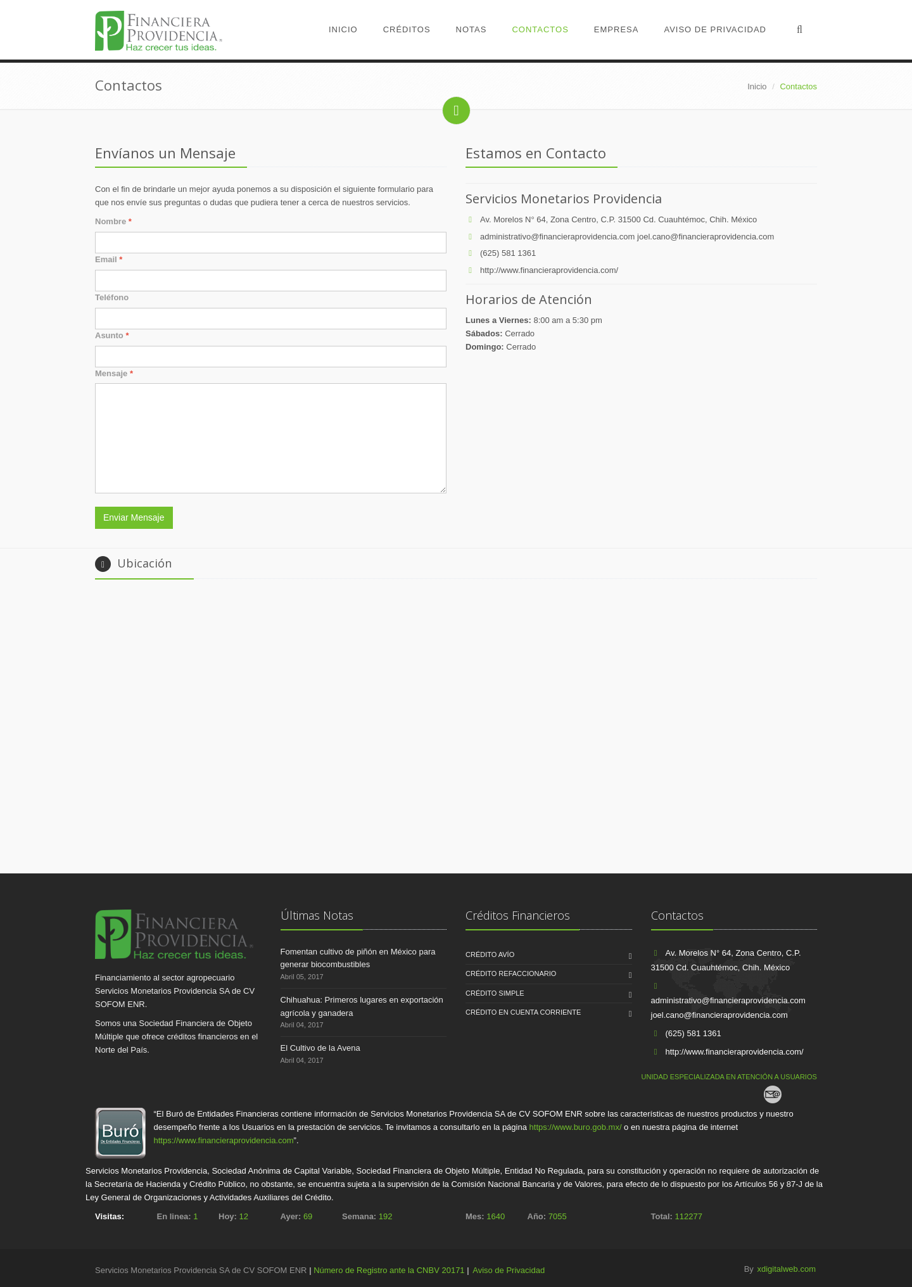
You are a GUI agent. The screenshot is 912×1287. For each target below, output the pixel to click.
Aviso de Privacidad (715, 29)
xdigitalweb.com (786, 1269)
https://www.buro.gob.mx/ (575, 1127)
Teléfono (112, 297)
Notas (471, 29)
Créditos (407, 29)
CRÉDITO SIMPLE (495, 993)
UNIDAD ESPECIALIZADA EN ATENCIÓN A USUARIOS (729, 1077)
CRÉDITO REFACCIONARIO (511, 973)
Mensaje (114, 373)
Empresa (616, 29)
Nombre (113, 221)
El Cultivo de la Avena (320, 1048)
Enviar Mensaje (134, 517)
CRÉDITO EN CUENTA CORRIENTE (523, 1012)
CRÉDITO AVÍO (490, 954)
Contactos (540, 29)
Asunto (112, 335)
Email (108, 259)
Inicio (343, 29)
